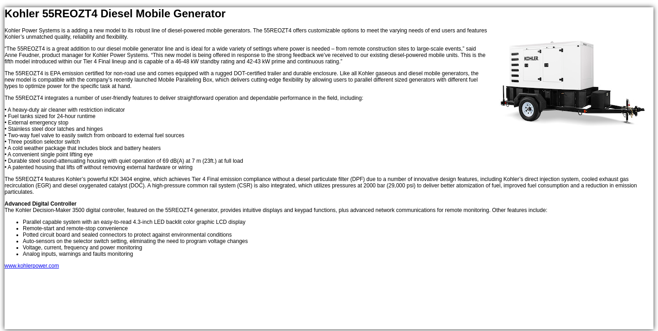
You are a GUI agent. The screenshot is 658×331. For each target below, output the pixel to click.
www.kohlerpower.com (32, 266)
